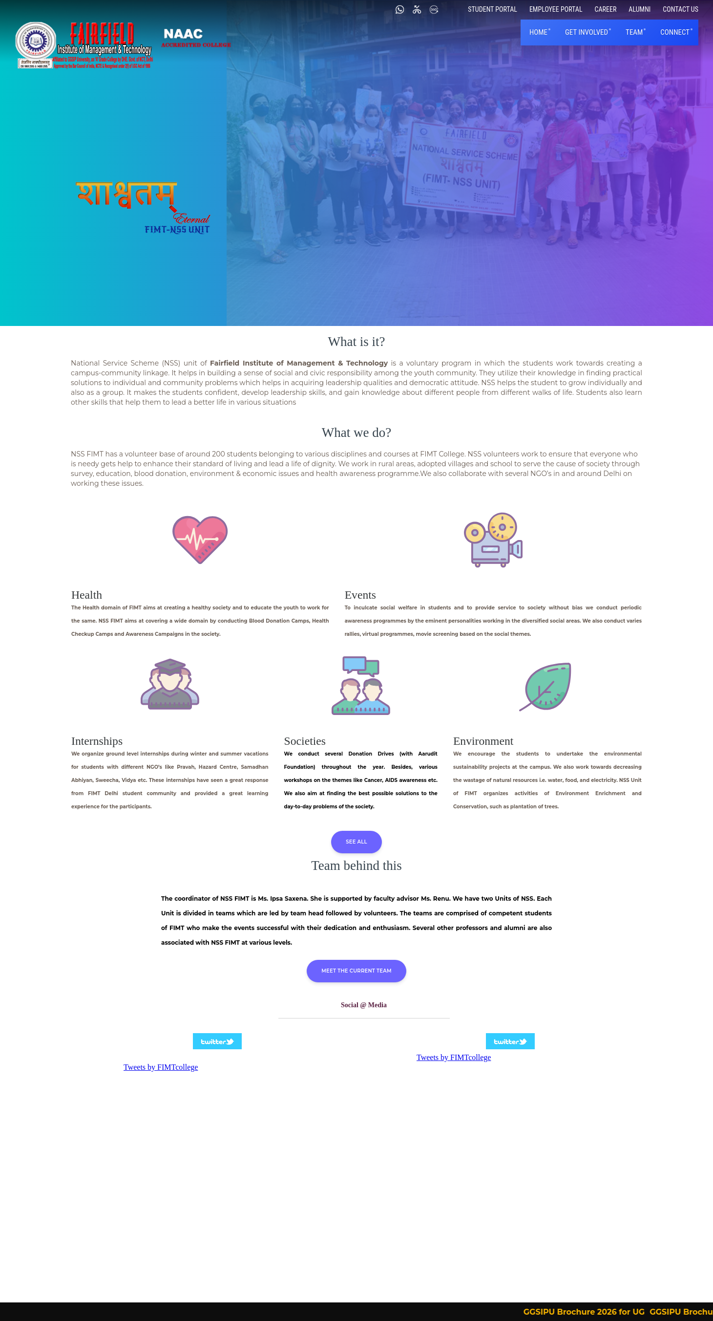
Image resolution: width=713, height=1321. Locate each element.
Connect (675, 32)
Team (634, 32)
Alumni (639, 9)
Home (538, 32)
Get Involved (586, 32)
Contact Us (680, 9)
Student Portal (492, 9)
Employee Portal (556, 9)
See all (356, 842)
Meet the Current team (356, 971)
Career (606, 9)
